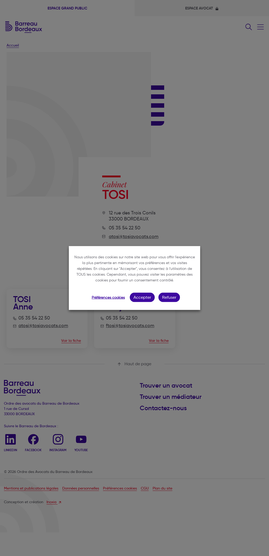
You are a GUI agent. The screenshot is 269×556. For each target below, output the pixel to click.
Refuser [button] (169, 297)
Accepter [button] (142, 297)
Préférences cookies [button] (108, 297)
